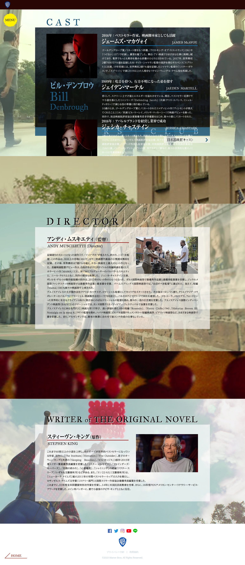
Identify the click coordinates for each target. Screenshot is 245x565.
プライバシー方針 (115, 552)
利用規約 (133, 552)
